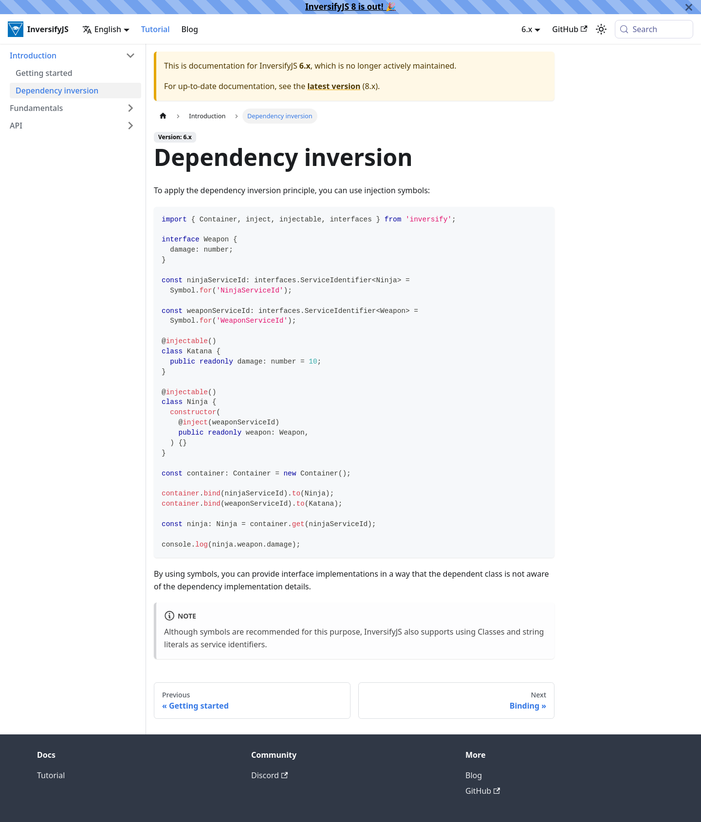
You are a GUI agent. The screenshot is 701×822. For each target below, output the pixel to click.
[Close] (689, 7)
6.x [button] (526, 29)
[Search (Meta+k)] (654, 29)
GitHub (569, 29)
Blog (190, 29)
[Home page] (163, 116)
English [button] (101, 29)
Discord (269, 775)
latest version (333, 86)
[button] (72, 55)
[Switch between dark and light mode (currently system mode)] (601, 29)
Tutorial (155, 29)
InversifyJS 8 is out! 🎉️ (350, 6)
